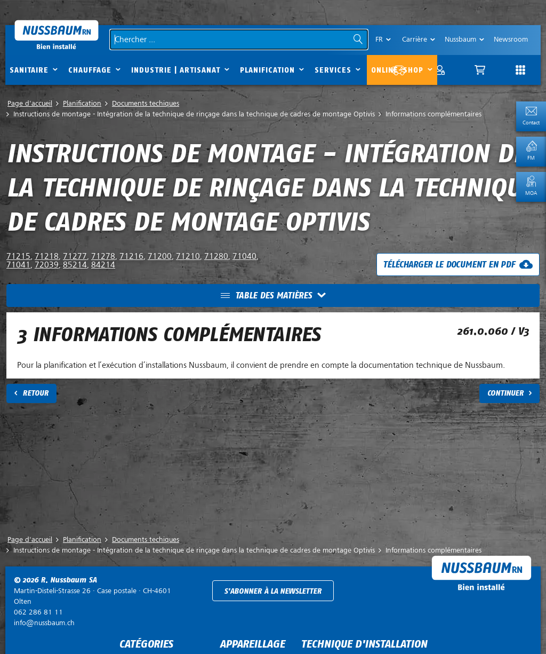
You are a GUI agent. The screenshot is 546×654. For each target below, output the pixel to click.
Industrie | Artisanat (175, 70)
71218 (47, 256)
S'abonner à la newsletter (273, 591)
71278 (103, 256)
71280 (216, 256)
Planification (267, 70)
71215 (18, 256)
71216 (131, 256)
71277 (75, 256)
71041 (18, 265)
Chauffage (89, 70)
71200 (160, 256)
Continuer (505, 393)
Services (333, 70)
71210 (188, 256)
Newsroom (511, 39)
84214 (103, 265)
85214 (75, 265)
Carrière (414, 39)
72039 (47, 265)
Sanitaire (29, 70)
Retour (35, 393)
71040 (244, 256)
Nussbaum (460, 39)
